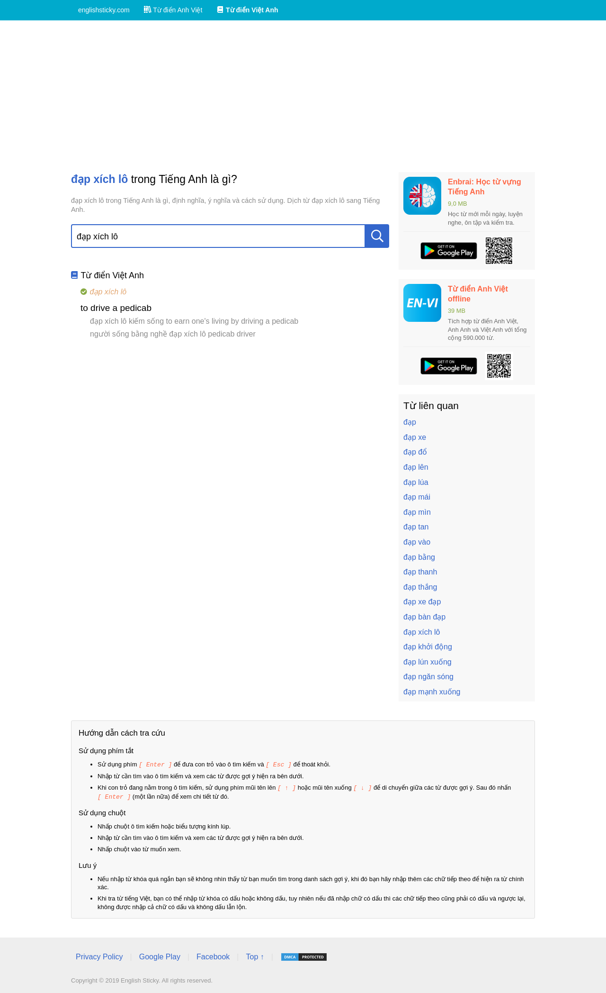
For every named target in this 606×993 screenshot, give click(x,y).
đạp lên (415, 467)
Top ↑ (255, 955)
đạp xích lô (421, 632)
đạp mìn (417, 512)
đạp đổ (415, 452)
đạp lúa (415, 482)
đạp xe (414, 437)
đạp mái (416, 497)
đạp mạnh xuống (432, 692)
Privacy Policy (99, 955)
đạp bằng (419, 557)
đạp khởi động (427, 647)
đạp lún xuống (427, 662)
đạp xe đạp (422, 602)
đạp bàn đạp (424, 617)
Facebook (213, 955)
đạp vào (416, 542)
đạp (409, 422)
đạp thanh (420, 572)
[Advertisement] (303, 96)
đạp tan (415, 527)
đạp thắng (420, 587)
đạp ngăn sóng (428, 677)
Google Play (159, 955)
